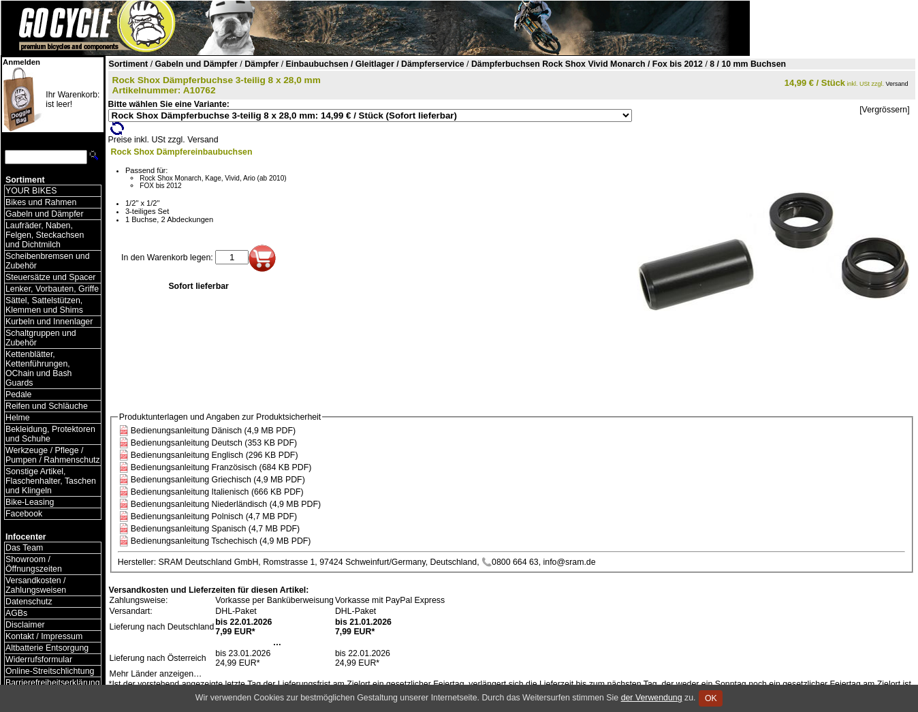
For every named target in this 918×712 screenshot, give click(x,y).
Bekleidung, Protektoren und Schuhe (50, 434)
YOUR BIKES (31, 191)
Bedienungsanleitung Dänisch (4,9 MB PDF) (213, 430)
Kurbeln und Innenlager (49, 321)
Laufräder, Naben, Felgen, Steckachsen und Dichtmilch (44, 235)
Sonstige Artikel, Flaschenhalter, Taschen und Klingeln (50, 481)
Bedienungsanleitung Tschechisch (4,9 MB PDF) (221, 541)
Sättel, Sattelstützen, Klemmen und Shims (44, 305)
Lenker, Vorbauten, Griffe (52, 289)
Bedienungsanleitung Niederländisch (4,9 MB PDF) (226, 504)
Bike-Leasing (29, 502)
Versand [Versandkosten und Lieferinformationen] (897, 83)
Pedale (18, 394)
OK (710, 698)
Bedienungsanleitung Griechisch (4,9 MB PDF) (218, 479)
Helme (17, 417)
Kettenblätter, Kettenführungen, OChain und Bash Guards (38, 369)
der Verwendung (651, 697)
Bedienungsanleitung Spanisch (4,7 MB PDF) (215, 528)
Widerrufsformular (38, 659)
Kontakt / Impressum (43, 636)
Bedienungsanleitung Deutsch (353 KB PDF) (214, 443)
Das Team (24, 548)
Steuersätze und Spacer (50, 277)
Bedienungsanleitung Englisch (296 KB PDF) (214, 455)
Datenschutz (28, 601)
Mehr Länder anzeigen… (156, 674)
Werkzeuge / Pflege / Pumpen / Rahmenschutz (52, 455)
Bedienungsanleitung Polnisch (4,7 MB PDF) (214, 516)
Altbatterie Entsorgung (47, 648)
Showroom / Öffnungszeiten (33, 564)
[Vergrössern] (884, 109)
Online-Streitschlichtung (49, 671)
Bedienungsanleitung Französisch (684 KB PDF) (221, 467)
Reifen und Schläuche (46, 406)
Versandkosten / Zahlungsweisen (35, 585)
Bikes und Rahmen (40, 202)
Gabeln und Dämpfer (44, 214)
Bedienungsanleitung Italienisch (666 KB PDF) (217, 492)
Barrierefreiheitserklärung (52, 682)
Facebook (23, 513)
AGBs (16, 613)
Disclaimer (25, 625)
